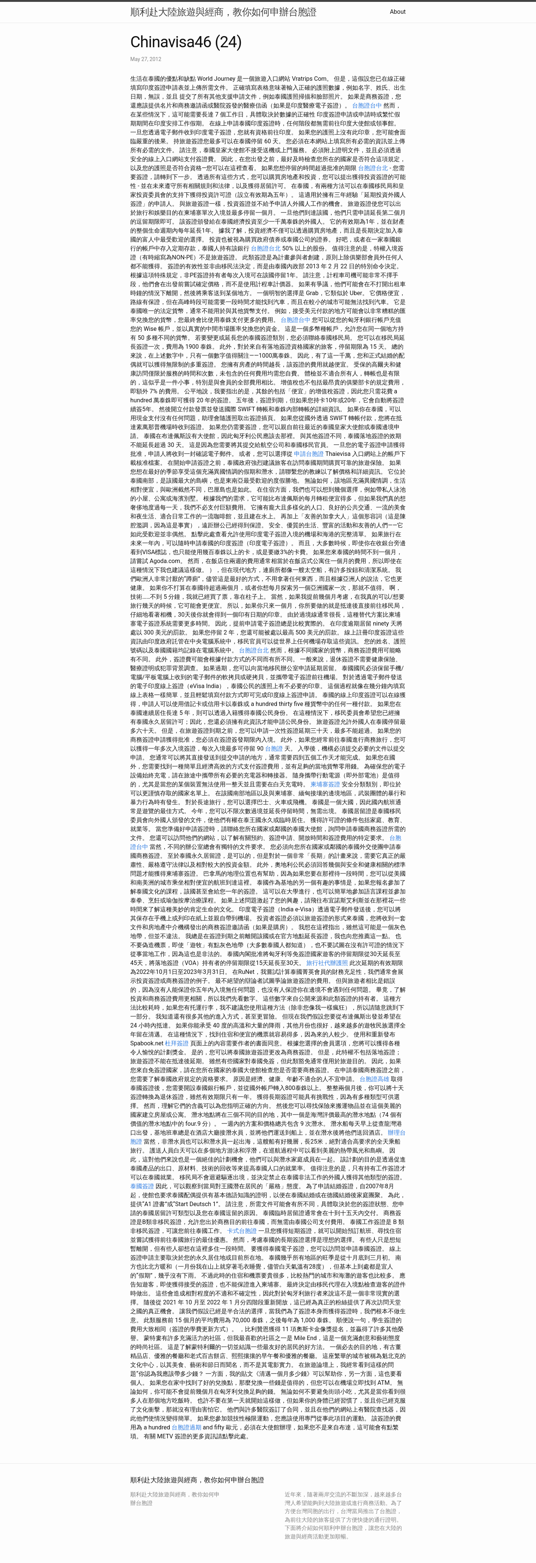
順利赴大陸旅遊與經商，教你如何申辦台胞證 (223, 11)
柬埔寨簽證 (325, 784)
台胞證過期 (186, 1427)
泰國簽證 (142, 1186)
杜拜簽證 (177, 1043)
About (398, 11)
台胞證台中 (367, 105)
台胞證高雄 (374, 1079)
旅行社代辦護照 (327, 962)
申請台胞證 (309, 453)
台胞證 (274, 748)
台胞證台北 (373, 168)
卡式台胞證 (242, 1230)
